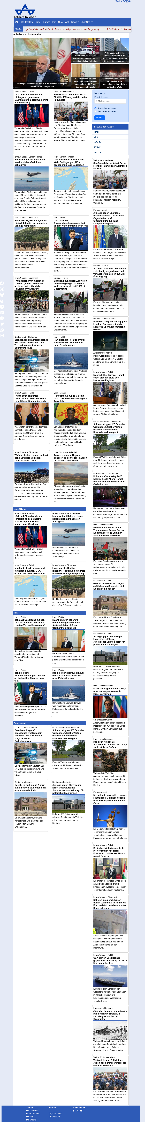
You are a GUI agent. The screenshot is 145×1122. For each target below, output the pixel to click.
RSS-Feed (56, 1114)
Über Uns (86, 22)
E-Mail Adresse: (101, 97)
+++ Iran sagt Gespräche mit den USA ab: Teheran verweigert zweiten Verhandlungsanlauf (60, 29)
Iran (54, 22)
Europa (46, 22)
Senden (99, 117)
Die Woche (31, 1120)
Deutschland (27, 22)
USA (60, 22)
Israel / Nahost (32, 1114)
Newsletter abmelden (107, 111)
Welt (67, 22)
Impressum (55, 1117)
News (74, 22)
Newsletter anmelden (107, 108)
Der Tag (29, 1117)
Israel (38, 22)
